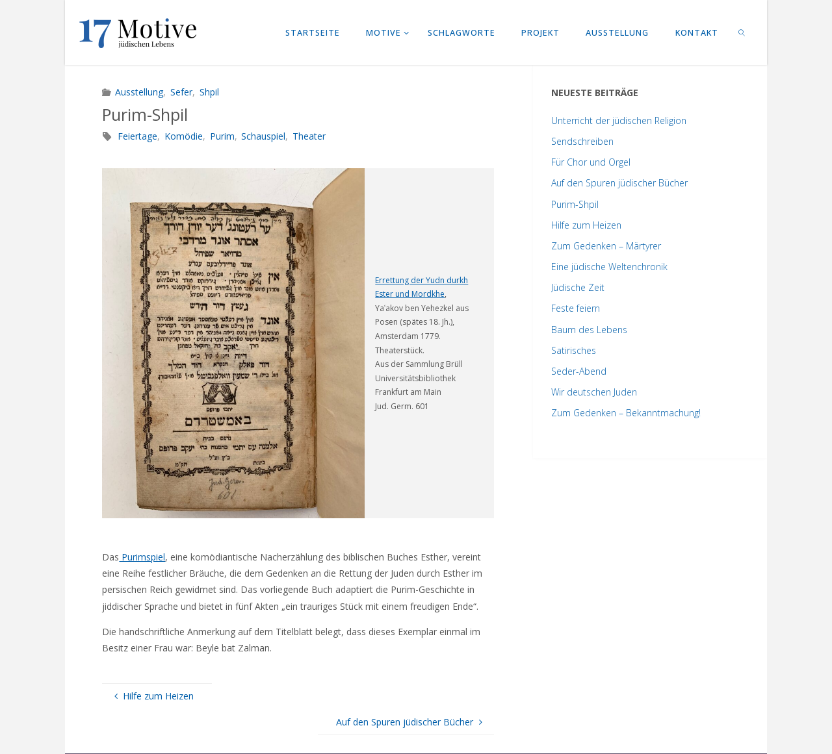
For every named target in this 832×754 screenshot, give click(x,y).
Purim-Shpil (575, 204)
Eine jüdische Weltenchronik (609, 266)
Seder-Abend (578, 371)
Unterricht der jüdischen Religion (618, 120)
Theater (309, 136)
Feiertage (137, 136)
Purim (222, 136)
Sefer (181, 92)
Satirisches (573, 350)
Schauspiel (263, 136)
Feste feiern (575, 308)
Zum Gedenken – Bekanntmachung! (626, 413)
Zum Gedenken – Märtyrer (606, 246)
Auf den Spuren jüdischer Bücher (619, 183)
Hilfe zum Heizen (586, 225)
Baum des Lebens (589, 329)
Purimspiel (142, 557)
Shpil (209, 92)
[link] (742, 32)
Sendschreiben (582, 141)
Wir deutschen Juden (594, 392)
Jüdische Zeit (577, 287)
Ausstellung (139, 92)
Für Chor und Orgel (590, 162)
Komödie (183, 136)
